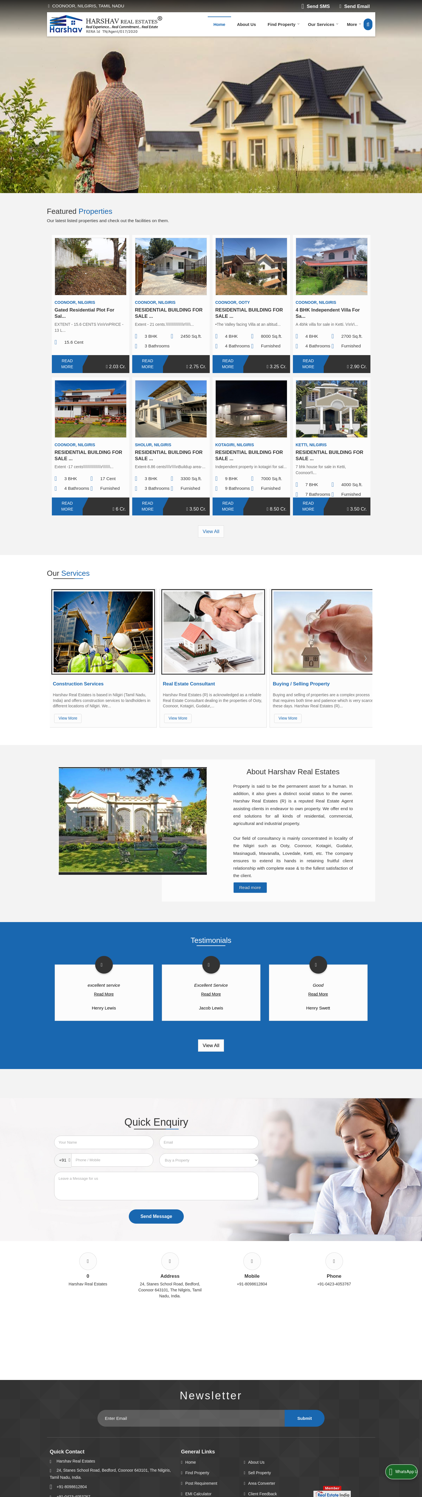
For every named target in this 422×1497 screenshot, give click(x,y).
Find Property (284, 24)
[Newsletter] (191, 1418)
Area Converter (261, 1483)
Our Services (323, 24)
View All (211, 531)
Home (219, 24)
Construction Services (78, 684)
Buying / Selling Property (301, 684)
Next (365, 658)
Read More (67, 364)
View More (68, 718)
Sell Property (259, 1473)
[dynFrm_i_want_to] (209, 1160)
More (354, 24)
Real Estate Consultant (189, 684)
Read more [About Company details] (250, 887)
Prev (57, 658)
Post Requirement (201, 1483)
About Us (246, 24)
